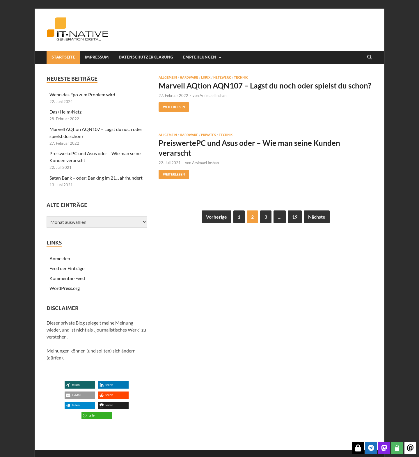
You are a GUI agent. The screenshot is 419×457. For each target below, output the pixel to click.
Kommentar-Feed (67, 278)
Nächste (316, 216)
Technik (241, 77)
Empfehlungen (199, 57)
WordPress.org (64, 288)
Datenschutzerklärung (146, 57)
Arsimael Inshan (213, 95)
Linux (205, 77)
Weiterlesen (172, 105)
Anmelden (59, 258)
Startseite (63, 57)
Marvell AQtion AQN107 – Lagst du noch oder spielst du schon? (265, 85)
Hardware (189, 77)
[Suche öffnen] (369, 57)
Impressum (97, 57)
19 (294, 216)
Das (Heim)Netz (65, 111)
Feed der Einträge (66, 268)
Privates (208, 135)
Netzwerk (222, 77)
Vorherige (216, 216)
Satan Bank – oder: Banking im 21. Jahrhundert (96, 177)
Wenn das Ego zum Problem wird (82, 94)
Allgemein (168, 77)
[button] (80, 385)
